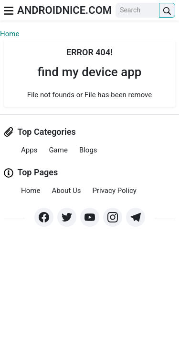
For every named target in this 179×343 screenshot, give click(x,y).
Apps (29, 150)
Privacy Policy (115, 190)
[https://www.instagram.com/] (112, 217)
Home (9, 34)
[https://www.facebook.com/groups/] (43, 217)
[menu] (8, 10)
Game (58, 150)
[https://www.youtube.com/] (89, 217)
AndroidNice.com (64, 10)
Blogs (88, 150)
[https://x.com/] (66, 217)
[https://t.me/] (135, 217)
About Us (66, 190)
